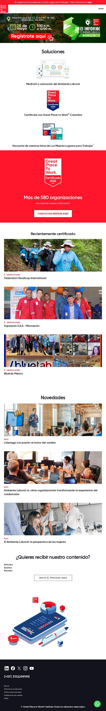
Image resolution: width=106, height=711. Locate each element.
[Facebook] (12, 668)
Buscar (6, 686)
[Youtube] (31, 668)
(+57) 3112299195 (17, 676)
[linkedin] (6, 668)
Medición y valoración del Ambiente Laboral (53, 84)
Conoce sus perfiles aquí (53, 213)
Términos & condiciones (13, 689)
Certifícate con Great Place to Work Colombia (53, 114)
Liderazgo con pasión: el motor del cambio (30, 442)
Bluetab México (13, 373)
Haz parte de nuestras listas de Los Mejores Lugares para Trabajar (53, 145)
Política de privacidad (12, 692)
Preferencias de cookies (13, 695)
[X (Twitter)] (19, 668)
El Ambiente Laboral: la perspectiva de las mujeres (35, 541)
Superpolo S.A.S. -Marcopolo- (22, 325)
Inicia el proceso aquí (53, 578)
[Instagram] (25, 668)
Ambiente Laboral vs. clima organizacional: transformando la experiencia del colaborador (50, 492)
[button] (8, 28)
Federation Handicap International (25, 278)
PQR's (6, 698)
